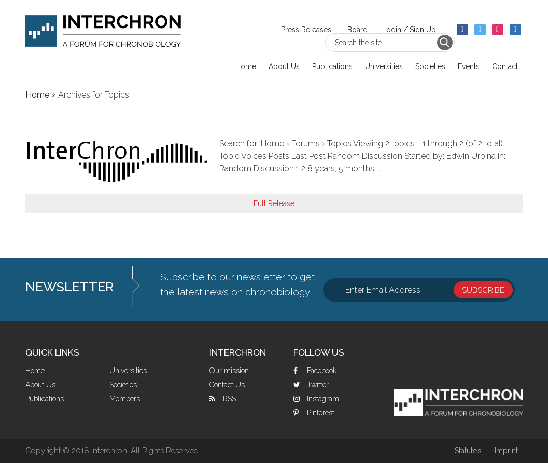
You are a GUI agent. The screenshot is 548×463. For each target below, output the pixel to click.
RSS (229, 398)
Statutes (465, 450)
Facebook (321, 370)
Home (35, 370)
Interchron (103, 34)
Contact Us (227, 384)
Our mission (229, 370)
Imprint (505, 450)
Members (124, 398)
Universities (128, 370)
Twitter (318, 384)
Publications (44, 398)
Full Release (274, 203)
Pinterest (320, 412)
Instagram (323, 398)
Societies (123, 384)
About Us (40, 384)
